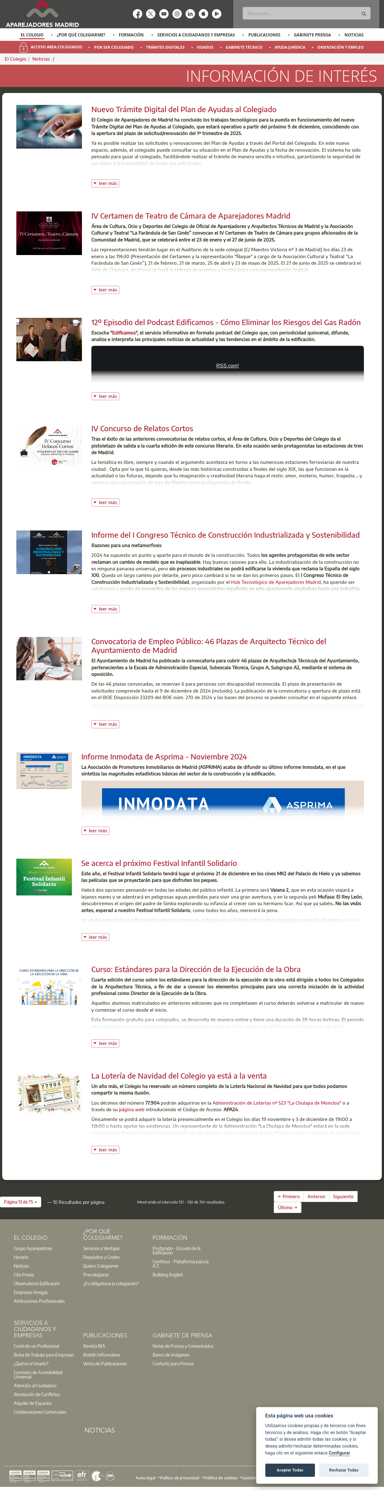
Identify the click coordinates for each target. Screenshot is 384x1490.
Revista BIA (94, 1346)
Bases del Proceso (227, 710)
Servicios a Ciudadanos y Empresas (196, 35)
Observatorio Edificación (37, 1283)
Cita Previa (24, 1274)
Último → (287, 1207)
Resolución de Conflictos (37, 1394)
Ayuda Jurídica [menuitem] (290, 47)
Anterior (316, 1196)
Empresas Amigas (31, 1292)
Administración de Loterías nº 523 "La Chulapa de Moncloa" (277, 1103)
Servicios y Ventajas (101, 1248)
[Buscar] (306, 13)
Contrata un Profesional (36, 1346)
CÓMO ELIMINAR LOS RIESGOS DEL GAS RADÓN (227, 370)
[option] (31, 35)
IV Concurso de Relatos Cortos (142, 428)
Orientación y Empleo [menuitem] (340, 47)
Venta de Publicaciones (105, 1363)
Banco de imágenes (171, 1354)
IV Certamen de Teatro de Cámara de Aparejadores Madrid (190, 215)
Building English (168, 1274)
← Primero (289, 1196)
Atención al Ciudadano (35, 1385)
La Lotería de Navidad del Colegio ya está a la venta (179, 1075)
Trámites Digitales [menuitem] (165, 47)
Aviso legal (145, 1477)
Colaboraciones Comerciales (40, 1412)
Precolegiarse (96, 1274)
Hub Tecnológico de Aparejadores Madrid (276, 582)
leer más (109, 182)
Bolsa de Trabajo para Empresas (44, 1354)
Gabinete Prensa (312, 35)
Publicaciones (264, 35)
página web (132, 1109)
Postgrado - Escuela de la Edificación (176, 1250)
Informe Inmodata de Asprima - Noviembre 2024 (164, 756)
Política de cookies (220, 1477)
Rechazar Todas (344, 1470)
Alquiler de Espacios (32, 1403)
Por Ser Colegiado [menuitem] (114, 47)
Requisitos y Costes (101, 1257)
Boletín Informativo (101, 1354)
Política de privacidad (179, 1477)
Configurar (339, 1453)
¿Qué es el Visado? (31, 1363)
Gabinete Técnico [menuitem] (244, 47)
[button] (20, 1202)
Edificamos (124, 332)
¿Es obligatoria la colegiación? (111, 1283)
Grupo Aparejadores (33, 1248)
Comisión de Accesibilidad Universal (38, 1374)
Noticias (354, 35)
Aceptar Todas (290, 1470)
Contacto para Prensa (173, 1363)
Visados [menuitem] (205, 47)
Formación (131, 35)
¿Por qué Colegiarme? (81, 35)
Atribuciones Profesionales (39, 1301)
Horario (21, 1257)
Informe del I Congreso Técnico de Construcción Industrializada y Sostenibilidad (225, 534)
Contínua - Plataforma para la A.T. (180, 1264)
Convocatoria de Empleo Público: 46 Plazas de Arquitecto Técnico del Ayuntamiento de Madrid (208, 645)
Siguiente (343, 1196)
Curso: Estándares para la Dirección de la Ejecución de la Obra (196, 969)
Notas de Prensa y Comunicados (183, 1346)
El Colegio (32, 35)
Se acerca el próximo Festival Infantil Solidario (159, 862)
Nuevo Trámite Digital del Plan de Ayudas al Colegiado (184, 109)
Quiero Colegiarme (100, 1266)
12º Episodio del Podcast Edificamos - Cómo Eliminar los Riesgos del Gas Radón (226, 322)
